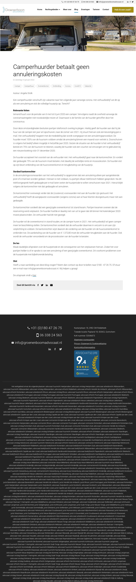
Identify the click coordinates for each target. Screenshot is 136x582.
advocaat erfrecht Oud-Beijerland (108, 437)
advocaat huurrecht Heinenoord (42, 443)
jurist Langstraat (69, 505)
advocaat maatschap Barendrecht (110, 474)
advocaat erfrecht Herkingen (97, 564)
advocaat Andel (107, 533)
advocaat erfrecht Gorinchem (43, 409)
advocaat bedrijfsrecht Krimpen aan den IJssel (113, 448)
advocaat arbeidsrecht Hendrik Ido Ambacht (57, 493)
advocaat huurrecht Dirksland (122, 544)
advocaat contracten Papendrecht (87, 429)
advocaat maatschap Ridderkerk (84, 474)
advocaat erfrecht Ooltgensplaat (43, 561)
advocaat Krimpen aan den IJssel (41, 488)
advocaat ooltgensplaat (88, 499)
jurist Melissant (74, 508)
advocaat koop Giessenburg (70, 471)
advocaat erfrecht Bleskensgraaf (119, 412)
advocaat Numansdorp (115, 508)
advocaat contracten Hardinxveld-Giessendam (55, 429)
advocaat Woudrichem (88, 536)
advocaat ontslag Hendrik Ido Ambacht (18, 499)
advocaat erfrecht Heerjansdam (101, 392)
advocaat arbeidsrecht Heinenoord (116, 440)
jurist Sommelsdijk (18, 508)
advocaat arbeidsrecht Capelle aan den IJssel (20, 415)
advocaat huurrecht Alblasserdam (16, 389)
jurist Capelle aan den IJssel (64, 488)
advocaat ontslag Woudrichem (79, 575)
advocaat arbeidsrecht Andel (34, 575)
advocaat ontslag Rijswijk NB (56, 575)
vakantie (88, 86)
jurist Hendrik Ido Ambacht (69, 482)
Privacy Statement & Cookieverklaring (90, 343)
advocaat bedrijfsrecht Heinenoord (120, 454)
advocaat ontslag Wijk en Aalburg (66, 581)
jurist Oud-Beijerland (31, 513)
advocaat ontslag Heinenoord (18, 443)
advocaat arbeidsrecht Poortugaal (20, 395)
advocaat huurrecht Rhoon (78, 392)
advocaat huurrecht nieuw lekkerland (108, 463)
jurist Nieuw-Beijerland (48, 513)
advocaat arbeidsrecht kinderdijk (21, 465)
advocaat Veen (15, 536)
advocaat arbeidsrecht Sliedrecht (116, 395)
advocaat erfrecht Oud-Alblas (15, 412)
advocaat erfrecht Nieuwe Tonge (73, 564)
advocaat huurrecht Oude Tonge (47, 544)
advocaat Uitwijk (43, 536)
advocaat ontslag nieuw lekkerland (26, 463)
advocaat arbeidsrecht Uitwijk (116, 570)
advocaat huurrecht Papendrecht (26, 401)
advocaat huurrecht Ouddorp (118, 547)
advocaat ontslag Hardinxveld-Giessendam (115, 403)
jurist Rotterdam (110, 482)
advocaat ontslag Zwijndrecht (84, 457)
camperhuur (29, 86)
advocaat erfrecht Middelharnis (67, 567)
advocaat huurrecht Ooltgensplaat (56, 542)
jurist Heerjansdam (12, 485)
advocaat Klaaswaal (106, 510)
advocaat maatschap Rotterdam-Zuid (83, 477)
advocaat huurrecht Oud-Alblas (116, 409)
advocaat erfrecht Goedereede (114, 567)
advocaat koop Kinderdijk (117, 465)
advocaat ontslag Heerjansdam (84, 386)
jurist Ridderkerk (121, 479)
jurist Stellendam (62, 508)
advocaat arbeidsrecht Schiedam (20, 432)
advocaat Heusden (29, 536)
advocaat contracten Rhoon (41, 423)
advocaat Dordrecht (89, 485)
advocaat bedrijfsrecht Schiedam (64, 454)
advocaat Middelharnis (39, 502)
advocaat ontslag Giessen (12, 575)
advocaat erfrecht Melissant (44, 567)
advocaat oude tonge (106, 499)
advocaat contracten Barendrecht (113, 420)
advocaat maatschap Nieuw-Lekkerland (23, 479)
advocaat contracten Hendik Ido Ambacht (109, 426)
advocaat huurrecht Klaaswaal (27, 550)
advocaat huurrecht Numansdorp (52, 550)
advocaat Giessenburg (28, 533)
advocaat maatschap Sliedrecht (103, 479)
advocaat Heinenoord (36, 510)
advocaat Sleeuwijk (62, 533)
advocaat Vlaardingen (34, 530)
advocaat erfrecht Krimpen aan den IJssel (25, 420)
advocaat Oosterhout (13, 539)
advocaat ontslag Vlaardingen (18, 434)
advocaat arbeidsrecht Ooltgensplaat (27, 519)
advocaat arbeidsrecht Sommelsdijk (109, 522)
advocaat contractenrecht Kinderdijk (93, 465)
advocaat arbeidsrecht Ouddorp (70, 527)
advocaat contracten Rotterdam (90, 423)
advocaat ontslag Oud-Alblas (92, 409)
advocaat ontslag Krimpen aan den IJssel (68, 417)
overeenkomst (43, 86)
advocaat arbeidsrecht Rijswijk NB (91, 570)
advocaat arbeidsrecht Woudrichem (44, 572)
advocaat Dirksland (56, 502)
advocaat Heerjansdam (29, 485)
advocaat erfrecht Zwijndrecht (78, 460)
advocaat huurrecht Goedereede (94, 547)
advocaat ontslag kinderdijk (44, 465)
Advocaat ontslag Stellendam (91, 558)
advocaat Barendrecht (26, 482)
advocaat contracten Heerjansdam (16, 423)
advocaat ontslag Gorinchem (115, 406)
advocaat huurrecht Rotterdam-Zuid (50, 426)
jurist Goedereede (87, 508)
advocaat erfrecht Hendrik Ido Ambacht (92, 389)
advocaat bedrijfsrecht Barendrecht (109, 446)
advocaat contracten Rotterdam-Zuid (79, 426)
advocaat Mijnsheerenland (88, 510)
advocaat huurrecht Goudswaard (78, 550)
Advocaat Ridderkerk (68, 491)
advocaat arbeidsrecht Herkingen (75, 524)
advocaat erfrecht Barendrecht (111, 493)
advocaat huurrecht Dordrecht (65, 468)
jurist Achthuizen (56, 505)
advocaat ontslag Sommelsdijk (43, 558)
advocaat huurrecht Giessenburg (16, 471)
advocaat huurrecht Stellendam (70, 547)
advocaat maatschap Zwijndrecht (53, 460)
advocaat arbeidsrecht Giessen (41, 570)
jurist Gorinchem (124, 488)
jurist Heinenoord (121, 510)
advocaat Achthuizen (122, 502)
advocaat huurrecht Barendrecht (86, 493)
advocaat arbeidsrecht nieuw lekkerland (106, 460)
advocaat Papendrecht (98, 530)
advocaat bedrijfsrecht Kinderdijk (94, 471)
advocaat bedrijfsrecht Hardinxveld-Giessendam (58, 451)
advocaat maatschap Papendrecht (77, 479)
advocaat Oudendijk (105, 536)
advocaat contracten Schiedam (117, 434)
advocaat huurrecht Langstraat (106, 542)
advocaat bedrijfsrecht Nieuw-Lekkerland (28, 474)
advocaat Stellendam (105, 502)
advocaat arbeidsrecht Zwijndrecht (59, 457)
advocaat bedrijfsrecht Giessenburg (57, 474)
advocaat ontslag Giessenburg (117, 468)
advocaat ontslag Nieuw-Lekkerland (108, 401)
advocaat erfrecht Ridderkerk (66, 389)
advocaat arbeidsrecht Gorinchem (91, 406)
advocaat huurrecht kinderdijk (67, 465)
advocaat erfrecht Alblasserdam (120, 389)
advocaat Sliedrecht (80, 530)
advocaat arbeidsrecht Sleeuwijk (71, 572)
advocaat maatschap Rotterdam (56, 477)
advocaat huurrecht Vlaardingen (42, 434)
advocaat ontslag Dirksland (20, 558)
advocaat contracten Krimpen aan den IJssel (58, 420)
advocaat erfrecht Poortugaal (92, 395)
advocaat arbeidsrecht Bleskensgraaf (40, 412)
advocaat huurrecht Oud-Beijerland (82, 437)
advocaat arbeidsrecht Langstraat (55, 519)
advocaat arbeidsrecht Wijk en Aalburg (108, 578)
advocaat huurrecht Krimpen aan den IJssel (101, 417)
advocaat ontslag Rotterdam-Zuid (23, 426)
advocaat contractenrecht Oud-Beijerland (21, 440)
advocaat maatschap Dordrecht (51, 479)
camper (17, 86)
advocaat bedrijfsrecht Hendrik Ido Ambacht (50, 448)
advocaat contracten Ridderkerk (88, 420)
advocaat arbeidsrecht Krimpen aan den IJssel (35, 417)
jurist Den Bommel (27, 505)
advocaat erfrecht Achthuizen (91, 561)
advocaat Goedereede (88, 502)
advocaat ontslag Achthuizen (95, 553)
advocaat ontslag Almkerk (102, 575)
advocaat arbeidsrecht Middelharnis (82, 522)
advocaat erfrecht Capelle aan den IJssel (117, 415)
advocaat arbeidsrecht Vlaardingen (114, 432)
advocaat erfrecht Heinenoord (66, 443)
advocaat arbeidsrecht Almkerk (66, 570)
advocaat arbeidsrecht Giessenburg (91, 468)
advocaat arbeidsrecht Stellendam (17, 527)
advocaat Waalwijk (72, 536)
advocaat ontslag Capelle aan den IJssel (53, 415)
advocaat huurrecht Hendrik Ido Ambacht (116, 496)
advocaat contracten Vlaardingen (68, 434)
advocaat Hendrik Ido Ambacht (47, 482)
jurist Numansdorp (70, 510)
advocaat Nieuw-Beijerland (107, 527)
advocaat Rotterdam (124, 482)
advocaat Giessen (93, 533)
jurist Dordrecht (75, 485)
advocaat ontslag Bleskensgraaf (67, 412)
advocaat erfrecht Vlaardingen (93, 434)
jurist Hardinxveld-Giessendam (48, 491)
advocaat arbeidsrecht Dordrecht (19, 468)
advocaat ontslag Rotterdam (65, 496)
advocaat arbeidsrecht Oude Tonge (26, 522)
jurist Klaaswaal (63, 513)
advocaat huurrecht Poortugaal (68, 395)
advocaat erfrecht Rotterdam (14, 392)
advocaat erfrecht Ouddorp (19, 570)
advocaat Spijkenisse (84, 539)
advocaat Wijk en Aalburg (123, 533)
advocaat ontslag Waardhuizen (44, 578)
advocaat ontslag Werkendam (91, 581)
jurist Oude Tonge (83, 505)
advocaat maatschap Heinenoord (116, 443)
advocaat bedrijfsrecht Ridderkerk (26, 446)
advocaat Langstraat (11, 505)
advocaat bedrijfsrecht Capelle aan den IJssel (22, 451)
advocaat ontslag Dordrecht (43, 468)
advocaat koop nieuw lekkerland (82, 463)
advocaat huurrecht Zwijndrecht (109, 457)
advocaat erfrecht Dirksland (118, 564)
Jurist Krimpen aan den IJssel (17, 488)
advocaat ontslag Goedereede (114, 558)
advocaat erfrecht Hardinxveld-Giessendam (60, 406)
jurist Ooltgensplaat (41, 505)
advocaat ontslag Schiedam (44, 432)
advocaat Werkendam (45, 533)
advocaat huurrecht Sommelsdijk (18, 547)
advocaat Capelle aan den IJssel (88, 488)
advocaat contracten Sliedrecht (113, 429)
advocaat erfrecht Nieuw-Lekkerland (47, 403)
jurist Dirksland (49, 508)
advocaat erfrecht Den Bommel (68, 561)
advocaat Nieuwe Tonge (124, 499)
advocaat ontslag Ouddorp (20, 561)
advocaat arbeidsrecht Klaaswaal (112, 513)
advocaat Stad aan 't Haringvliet (18, 502)
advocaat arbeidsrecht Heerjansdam (47, 499)
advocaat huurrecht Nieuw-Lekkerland (18, 403)
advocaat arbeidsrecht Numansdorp (24, 516)
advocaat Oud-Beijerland (17, 510)
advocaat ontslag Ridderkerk (119, 539)
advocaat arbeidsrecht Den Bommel (108, 519)
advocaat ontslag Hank (65, 578)
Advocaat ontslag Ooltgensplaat (71, 553)
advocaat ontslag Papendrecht (115, 398)
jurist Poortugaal (96, 482)
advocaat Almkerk (57, 536)
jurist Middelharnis (113, 505)
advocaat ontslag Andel (84, 578)
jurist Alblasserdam (105, 485)
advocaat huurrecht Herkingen (98, 544)
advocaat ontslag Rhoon (58, 392)
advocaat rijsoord (89, 527)
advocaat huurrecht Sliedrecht (41, 398)
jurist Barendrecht (10, 482)
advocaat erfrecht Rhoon (123, 392)
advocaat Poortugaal (65, 530)
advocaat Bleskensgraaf (116, 530)
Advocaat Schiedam (17, 530)
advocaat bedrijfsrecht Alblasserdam (81, 448)
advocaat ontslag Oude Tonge (49, 555)
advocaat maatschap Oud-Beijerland (51, 440)
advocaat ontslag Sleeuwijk (122, 575)
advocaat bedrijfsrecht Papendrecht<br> (30, 457)
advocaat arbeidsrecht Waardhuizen (16, 572)
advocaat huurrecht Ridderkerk (114, 491)
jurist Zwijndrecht (44, 485)
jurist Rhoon (84, 482)
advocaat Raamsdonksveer (65, 539)
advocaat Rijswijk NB (78, 533)
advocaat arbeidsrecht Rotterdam (40, 496)
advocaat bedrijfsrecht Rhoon (13, 454)
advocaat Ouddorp (124, 527)
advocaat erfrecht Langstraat (114, 561)
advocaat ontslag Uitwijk (22, 578)
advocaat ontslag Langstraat (118, 553)
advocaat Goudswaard (53, 510)
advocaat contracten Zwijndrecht (27, 460)
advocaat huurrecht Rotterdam (88, 496)
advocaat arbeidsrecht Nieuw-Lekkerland (79, 401)
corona (68, 86)
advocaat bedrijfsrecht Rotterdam (52, 446)
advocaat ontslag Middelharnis (67, 558)
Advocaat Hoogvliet (100, 539)
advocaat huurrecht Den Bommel (30, 542)
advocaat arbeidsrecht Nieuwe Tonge (54, 522)
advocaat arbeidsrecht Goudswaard (83, 516)
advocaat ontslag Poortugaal (44, 395)
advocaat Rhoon (49, 530)
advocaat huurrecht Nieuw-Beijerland (20, 553)
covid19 (77, 86)
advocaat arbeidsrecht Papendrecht (89, 398)
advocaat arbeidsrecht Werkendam (97, 572)
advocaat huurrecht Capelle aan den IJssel (85, 415)
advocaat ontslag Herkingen (96, 555)
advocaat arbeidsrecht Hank (122, 572)
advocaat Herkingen (71, 502)
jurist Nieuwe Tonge (97, 505)
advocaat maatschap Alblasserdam (111, 477)
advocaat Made (28, 539)
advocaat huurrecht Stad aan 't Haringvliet (18, 544)
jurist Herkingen (126, 505)
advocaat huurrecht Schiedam (66, 432)
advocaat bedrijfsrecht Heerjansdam (18, 448)
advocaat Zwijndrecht (60, 485)
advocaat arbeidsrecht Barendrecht (26, 493)
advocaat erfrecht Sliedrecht (64, 398)
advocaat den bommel (70, 499)
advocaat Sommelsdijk (34, 508)
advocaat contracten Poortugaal (64, 423)
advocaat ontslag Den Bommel (46, 553)
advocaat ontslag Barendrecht (15, 496)
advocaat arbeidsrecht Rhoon (37, 392)
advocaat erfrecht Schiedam (89, 432)
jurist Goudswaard (92, 513)
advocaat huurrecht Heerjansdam (58, 386)
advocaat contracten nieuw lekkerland (54, 463)
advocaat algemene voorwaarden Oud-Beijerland (84, 440)
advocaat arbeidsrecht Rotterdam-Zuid (117, 423)
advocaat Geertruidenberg (44, 539)
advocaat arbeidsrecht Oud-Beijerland (29, 437)
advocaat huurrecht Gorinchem (20, 409)
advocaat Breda (120, 536)
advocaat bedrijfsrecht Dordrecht (119, 471)
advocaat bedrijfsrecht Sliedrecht (117, 451)
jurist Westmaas (17, 513)
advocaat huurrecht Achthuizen (82, 542)
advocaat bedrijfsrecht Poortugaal (39, 454)
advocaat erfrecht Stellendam (91, 567)
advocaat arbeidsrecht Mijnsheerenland (54, 516)
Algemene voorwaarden (84, 340)
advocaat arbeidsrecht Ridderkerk (89, 491)
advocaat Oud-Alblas (11, 533)
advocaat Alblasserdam (122, 485)
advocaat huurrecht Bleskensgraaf (94, 412)
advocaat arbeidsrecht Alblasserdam (110, 386)
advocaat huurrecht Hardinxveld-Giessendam (26, 406)
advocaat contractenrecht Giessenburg (44, 471)
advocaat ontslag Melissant (118, 555)
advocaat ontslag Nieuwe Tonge (73, 555)
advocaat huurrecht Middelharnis (44, 547)
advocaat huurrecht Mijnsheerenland (106, 550)
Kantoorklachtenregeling (84, 347)
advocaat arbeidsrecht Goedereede (44, 527)
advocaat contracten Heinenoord (90, 443)
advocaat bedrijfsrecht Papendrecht (91, 451)
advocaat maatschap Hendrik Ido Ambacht (26, 477)
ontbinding (57, 86)
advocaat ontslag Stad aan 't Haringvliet (22, 555)
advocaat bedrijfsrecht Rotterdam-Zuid (80, 446)
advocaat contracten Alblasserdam (24, 429)
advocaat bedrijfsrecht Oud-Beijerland (92, 454)
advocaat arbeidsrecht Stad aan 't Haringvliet (106, 524)
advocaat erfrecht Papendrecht (51, 401)
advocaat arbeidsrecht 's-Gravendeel (111, 516)
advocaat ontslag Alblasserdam (42, 389)
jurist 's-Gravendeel (77, 513)
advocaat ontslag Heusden (43, 581)
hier (34, 275)
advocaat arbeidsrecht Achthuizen (82, 519)
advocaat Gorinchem (109, 488)
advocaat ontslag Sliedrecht (19, 398)
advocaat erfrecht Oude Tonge (48, 564)
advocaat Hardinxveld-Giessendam (22, 491)
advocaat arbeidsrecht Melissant (50, 524)
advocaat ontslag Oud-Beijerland (56, 437)
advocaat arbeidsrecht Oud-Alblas (68, 409)
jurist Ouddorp (100, 508)
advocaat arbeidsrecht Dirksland (25, 524)
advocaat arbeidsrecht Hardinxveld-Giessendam (80, 403)
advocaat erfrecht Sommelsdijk (21, 567)
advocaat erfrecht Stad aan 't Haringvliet (21, 564)
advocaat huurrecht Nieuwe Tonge (73, 544)
